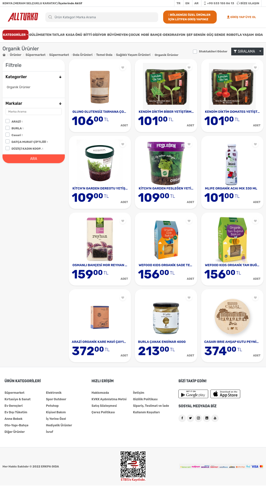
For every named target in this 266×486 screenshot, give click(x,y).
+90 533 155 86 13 (218, 3)
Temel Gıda (103, 55)
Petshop (52, 406)
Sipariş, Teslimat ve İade (150, 406)
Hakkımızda (100, 393)
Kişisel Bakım (56, 413)
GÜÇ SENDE (216, 35)
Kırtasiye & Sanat (17, 400)
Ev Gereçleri (14, 406)
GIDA (259, 35)
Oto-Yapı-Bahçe (16, 426)
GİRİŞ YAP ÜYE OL (241, 17)
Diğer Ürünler (15, 432)
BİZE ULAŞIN (248, 3)
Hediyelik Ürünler (59, 426)
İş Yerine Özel (56, 419)
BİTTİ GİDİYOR (94, 35)
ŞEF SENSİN (195, 35)
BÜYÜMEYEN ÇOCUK (123, 35)
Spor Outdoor (56, 400)
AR (196, 3)
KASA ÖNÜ (74, 35)
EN (187, 3)
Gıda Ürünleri (82, 55)
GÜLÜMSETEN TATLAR (47, 35)
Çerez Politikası (103, 413)
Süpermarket (35, 55)
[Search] (101, 17)
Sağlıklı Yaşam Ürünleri (132, 55)
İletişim (138, 393)
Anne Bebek (13, 419)
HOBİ (145, 35)
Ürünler (15, 55)
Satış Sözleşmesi (104, 406)
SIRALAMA (245, 51)
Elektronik (54, 393)
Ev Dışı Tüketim (16, 413)
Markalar (34, 103)
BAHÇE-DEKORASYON (167, 35)
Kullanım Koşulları (146, 413)
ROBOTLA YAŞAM (240, 35)
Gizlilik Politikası (145, 400)
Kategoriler (34, 76)
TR (178, 3)
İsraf (49, 432)
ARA (33, 158)
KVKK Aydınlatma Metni (109, 400)
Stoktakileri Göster (213, 51)
